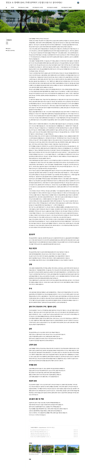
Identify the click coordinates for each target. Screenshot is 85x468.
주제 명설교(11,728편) (23, 7)
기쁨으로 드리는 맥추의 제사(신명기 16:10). (39, 433)
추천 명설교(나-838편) (52, 7)
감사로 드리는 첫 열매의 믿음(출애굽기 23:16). (39, 436)
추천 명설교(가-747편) (38, 7)
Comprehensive (42, 427)
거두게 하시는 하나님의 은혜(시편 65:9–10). (39, 435)
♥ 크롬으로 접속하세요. (10, 50)
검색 (75, 3)
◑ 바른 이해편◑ (34, 427)
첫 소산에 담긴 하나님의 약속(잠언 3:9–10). (39, 430)
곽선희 (12, 7)
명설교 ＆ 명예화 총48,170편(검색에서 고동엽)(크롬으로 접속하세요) (34, 3)
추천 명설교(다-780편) (66, 7)
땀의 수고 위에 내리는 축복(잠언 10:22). (38, 431)
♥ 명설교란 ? (8, 48)
